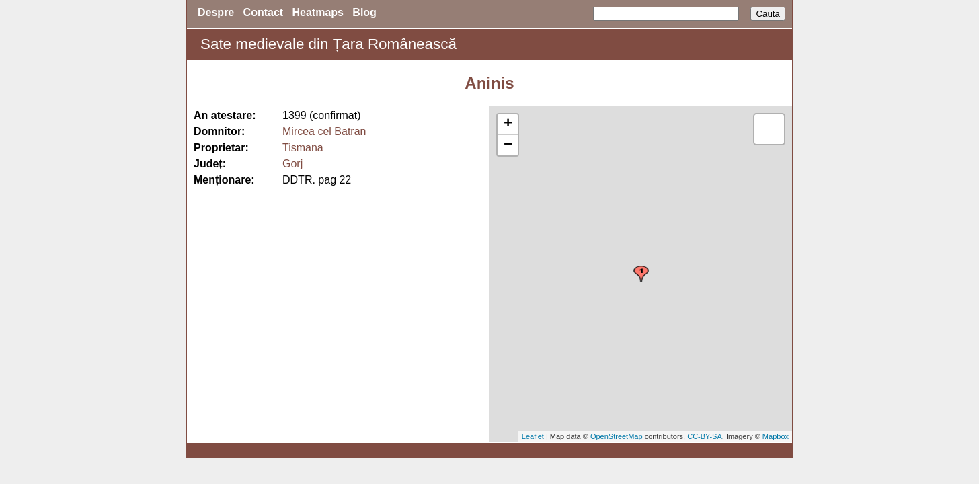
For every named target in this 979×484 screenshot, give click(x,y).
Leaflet (533, 436)
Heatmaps (318, 12)
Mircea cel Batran (324, 131)
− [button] (508, 145)
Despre (216, 12)
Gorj (292, 163)
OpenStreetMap (616, 436)
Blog (364, 12)
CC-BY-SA (704, 436)
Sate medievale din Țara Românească (328, 44)
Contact (263, 12)
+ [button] (508, 124)
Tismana (302, 147)
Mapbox (775, 436)
